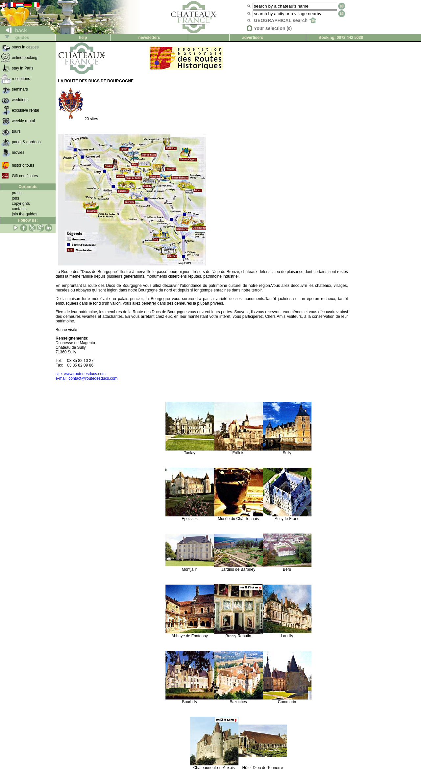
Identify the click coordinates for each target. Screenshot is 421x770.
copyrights (21, 203)
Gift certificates (25, 176)
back (13, 30)
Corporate (27, 186)
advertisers (252, 37)
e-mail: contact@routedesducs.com (86, 378)
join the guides (24, 214)
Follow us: (27, 220)
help (83, 37)
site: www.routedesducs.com (81, 373)
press (16, 193)
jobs (15, 198)
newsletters (149, 37)
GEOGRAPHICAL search (285, 20)
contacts (19, 208)
